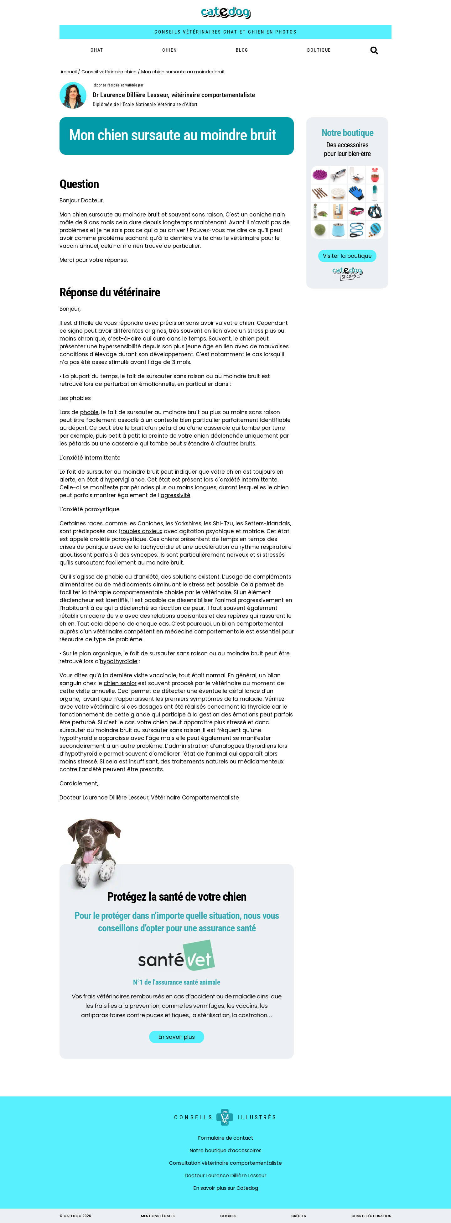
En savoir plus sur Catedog (225, 1188)
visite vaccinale (155, 675)
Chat (97, 50)
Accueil (68, 72)
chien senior (120, 683)
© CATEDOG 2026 (75, 1215)
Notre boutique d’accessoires (225, 1150)
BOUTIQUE (319, 50)
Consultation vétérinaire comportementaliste (225, 1163)
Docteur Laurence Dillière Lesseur (225, 1175)
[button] (374, 50)
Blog (242, 50)
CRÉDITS (298, 1215)
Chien (169, 50)
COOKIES (228, 1215)
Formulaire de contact (225, 1138)
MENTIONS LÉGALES (158, 1215)
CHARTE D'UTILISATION (371, 1215)
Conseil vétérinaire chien (109, 72)
